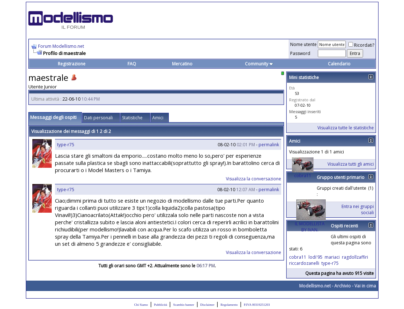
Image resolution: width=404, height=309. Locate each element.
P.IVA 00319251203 (257, 304)
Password (300, 53)
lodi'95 (315, 257)
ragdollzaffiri (355, 257)
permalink (269, 145)
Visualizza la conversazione (253, 179)
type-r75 (65, 145)
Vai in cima (365, 286)
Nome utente (303, 44)
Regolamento (229, 304)
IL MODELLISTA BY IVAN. (310, 227)
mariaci (332, 257)
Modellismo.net (315, 286)
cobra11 (302, 175)
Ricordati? (361, 45)
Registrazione (71, 64)
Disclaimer (207, 304)
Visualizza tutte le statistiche (345, 128)
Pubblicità (160, 304)
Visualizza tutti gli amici (351, 164)
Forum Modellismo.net (61, 46)
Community (259, 64)
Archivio (342, 286)
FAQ (131, 64)
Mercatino (182, 64)
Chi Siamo (141, 304)
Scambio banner (183, 304)
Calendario (339, 64)
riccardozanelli (304, 263)
